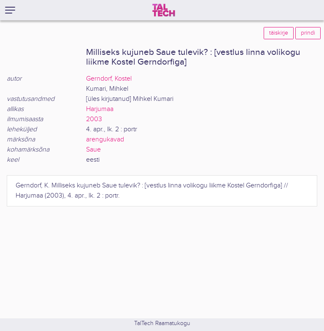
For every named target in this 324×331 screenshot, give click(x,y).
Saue (93, 150)
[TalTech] (164, 10)
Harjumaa (99, 109)
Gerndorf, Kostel (109, 79)
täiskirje (278, 33)
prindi (308, 33)
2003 (94, 119)
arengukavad (105, 140)
